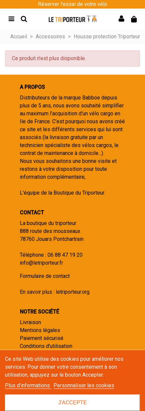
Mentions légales (40, 330)
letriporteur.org (73, 292)
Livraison (30, 322)
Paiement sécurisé (41, 338)
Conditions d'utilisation (46, 346)
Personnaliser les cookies (84, 385)
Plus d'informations (28, 385)
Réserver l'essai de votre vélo (72, 4)
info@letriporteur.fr (41, 263)
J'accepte (72, 402)
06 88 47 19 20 (65, 255)
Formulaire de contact (45, 276)
